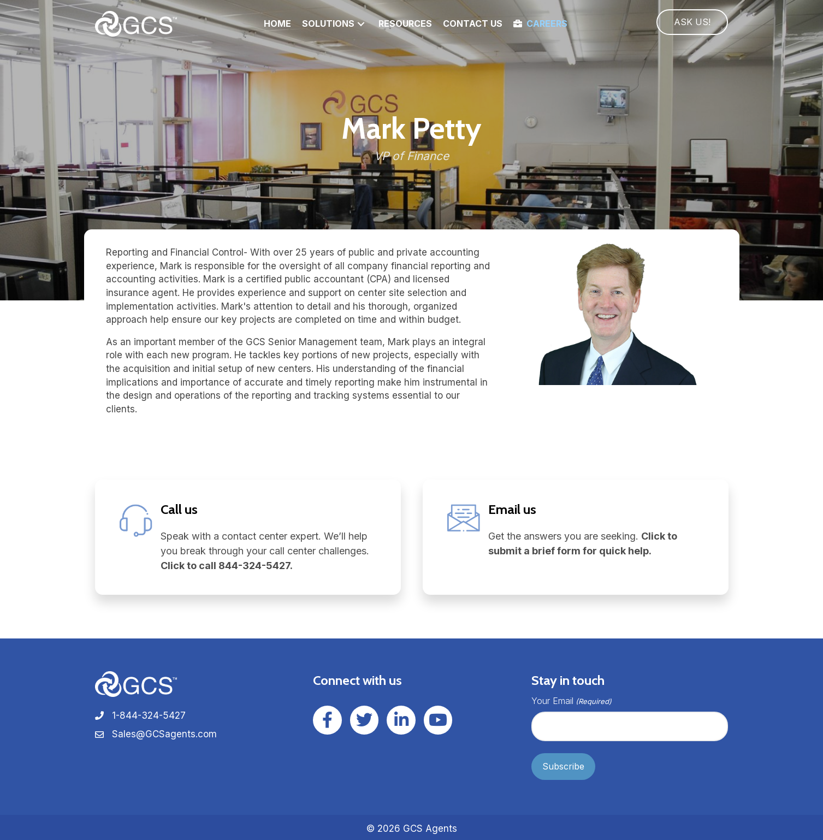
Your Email (571, 701)
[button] (361, 23)
